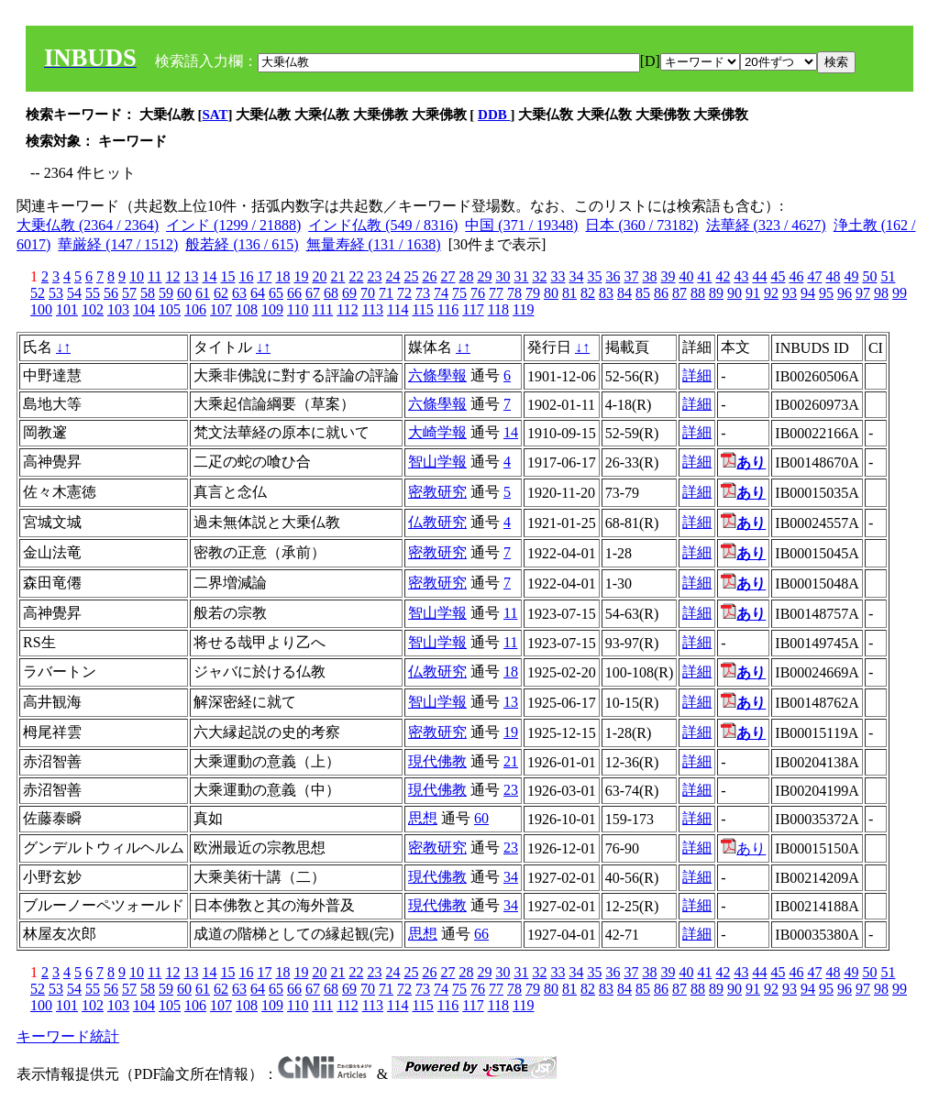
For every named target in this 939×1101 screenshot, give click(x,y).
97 (863, 293)
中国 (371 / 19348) (521, 225)
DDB (494, 114)
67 (312, 293)
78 (514, 293)
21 (337, 276)
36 (612, 276)
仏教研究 (437, 522)
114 (397, 309)
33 (557, 276)
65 (276, 293)
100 (41, 309)
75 (459, 293)
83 (606, 293)
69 (349, 293)
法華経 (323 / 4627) (766, 225)
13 (190, 276)
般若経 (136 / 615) (241, 244)
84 (624, 293)
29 (484, 276)
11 (154, 276)
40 (686, 276)
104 (144, 309)
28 (465, 276)
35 (594, 276)
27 (447, 276)
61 (202, 293)
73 (422, 293)
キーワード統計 (68, 1036)
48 (832, 276)
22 (355, 276)
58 (147, 293)
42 (722, 276)
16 (245, 276)
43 (741, 276)
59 (166, 293)
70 (367, 293)
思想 (422, 818)
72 (404, 293)
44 (759, 276)
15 (227, 276)
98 (881, 293)
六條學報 (437, 375)
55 (92, 293)
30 (502, 276)
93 (789, 293)
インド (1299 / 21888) (233, 225)
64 (257, 293)
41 (704, 276)
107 (221, 309)
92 (771, 293)
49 (851, 276)
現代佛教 (437, 761)
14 (209, 276)
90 (734, 293)
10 (136, 276)
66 (294, 293)
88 (697, 293)
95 (826, 293)
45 (777, 276)
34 (576, 276)
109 (272, 309)
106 (195, 309)
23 (374, 276)
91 (753, 293)
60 (184, 293)
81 (569, 293)
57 (129, 293)
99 (899, 293)
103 (118, 309)
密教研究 (437, 492)
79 (532, 293)
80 (551, 293)
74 (441, 293)
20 (319, 276)
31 (521, 276)
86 (661, 293)
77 (496, 293)
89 (716, 293)
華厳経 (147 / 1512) (118, 244)
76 (477, 293)
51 (887, 276)
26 (429, 276)
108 (247, 309)
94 (808, 293)
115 (422, 309)
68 (331, 293)
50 (869, 276)
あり (743, 848)
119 (523, 309)
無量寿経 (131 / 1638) (373, 244)
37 (631, 276)
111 (322, 309)
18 (282, 276)
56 (111, 293)
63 (239, 293)
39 (667, 276)
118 (498, 309)
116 (447, 309)
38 (649, 276)
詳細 (697, 375)
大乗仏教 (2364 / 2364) (88, 225)
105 (170, 309)
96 (844, 293)
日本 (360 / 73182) (641, 225)
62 (221, 293)
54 (74, 293)
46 (796, 276)
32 (539, 276)
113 (372, 309)
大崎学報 (437, 432)
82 (587, 293)
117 (472, 309)
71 (386, 293)
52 (37, 293)
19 (300, 276)
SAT (215, 114)
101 (67, 309)
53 (56, 293)
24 (392, 276)
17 (264, 276)
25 (410, 276)
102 (93, 309)
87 (679, 293)
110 (297, 309)
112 (347, 309)
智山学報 (437, 461)
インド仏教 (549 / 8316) (383, 225)
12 (172, 276)
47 (814, 276)
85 (642, 293)
